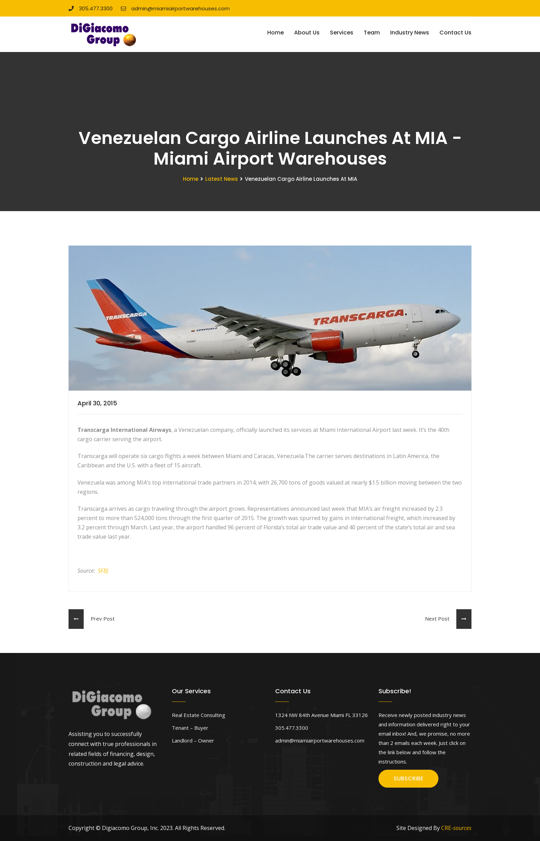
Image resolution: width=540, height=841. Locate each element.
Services (341, 33)
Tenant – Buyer (190, 727)
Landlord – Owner (193, 740)
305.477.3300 (91, 8)
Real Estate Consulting (198, 715)
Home (275, 33)
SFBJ (103, 570)
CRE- (456, 828)
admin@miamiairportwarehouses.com (175, 8)
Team (372, 33)
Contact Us (455, 33)
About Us (307, 33)
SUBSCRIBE (408, 778)
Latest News (221, 179)
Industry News (409, 33)
